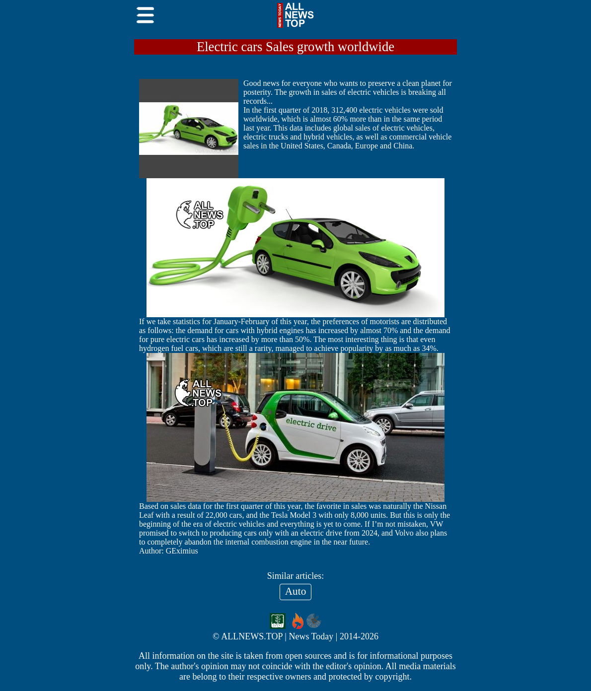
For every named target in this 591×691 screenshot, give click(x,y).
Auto (295, 591)
